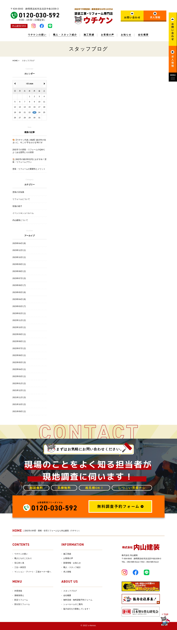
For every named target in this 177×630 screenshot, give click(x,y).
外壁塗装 (18, 591)
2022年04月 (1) (19, 369)
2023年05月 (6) (19, 292)
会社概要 (143, 35)
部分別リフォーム (22, 604)
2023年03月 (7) (19, 306)
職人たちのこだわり (23, 558)
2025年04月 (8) (19, 243)
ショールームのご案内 (73, 604)
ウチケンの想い (37, 35)
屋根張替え (19, 595)
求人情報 (67, 572)
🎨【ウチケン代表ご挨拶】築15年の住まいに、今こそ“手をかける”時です (29, 141)
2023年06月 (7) (19, 285)
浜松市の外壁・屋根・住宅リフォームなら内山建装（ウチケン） (46, 530)
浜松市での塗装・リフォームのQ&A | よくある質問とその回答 (28, 150)
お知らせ (126, 35)
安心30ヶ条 (19, 563)
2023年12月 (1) (19, 250)
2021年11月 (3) (19, 397)
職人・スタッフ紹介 (65, 35)
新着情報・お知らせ (72, 563)
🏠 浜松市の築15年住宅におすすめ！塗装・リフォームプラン (29, 160)
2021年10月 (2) (19, 404)
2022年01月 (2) (19, 383)
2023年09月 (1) (19, 264)
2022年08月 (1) (19, 341)
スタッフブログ (70, 591)
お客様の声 (107, 35)
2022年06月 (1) (19, 355)
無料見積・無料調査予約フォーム (77, 600)
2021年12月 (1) (19, 390)
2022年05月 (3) (19, 362)
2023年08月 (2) (19, 271)
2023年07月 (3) (19, 278)
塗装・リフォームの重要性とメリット (28, 169)
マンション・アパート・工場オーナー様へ (32, 572)
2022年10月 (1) (19, 327)
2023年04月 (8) (19, 299)
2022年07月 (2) (19, 348)
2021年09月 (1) (19, 411)
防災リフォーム (21, 600)
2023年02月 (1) (19, 313)
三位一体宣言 (20, 567)
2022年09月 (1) (19, 334)
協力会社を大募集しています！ (76, 609)
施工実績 (89, 35)
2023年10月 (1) (19, 257)
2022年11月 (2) (19, 320)
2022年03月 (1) (19, 376)
